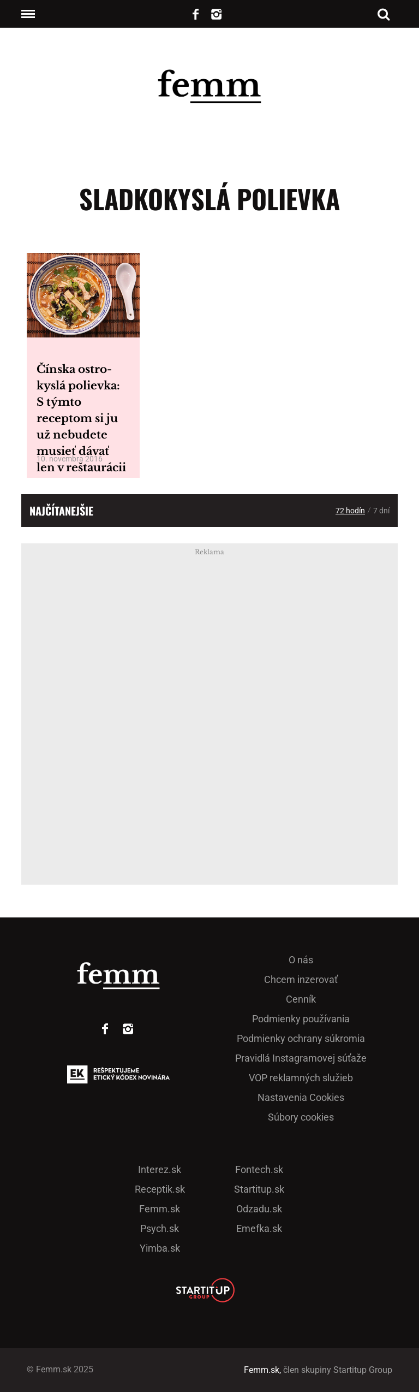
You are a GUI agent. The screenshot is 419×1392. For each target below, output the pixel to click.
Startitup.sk (259, 1189)
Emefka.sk (259, 1228)
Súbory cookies (301, 1117)
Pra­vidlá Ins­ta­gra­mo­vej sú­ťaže (301, 1058)
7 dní (381, 510)
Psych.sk (159, 1228)
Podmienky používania (301, 1018)
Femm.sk (159, 1209)
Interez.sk (159, 1169)
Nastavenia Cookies (301, 1097)
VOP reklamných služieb (301, 1077)
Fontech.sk (259, 1169)
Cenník (301, 999)
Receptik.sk (160, 1189)
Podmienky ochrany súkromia (301, 1038)
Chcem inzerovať (301, 979)
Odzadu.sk (259, 1209)
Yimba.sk (160, 1248)
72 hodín (350, 510)
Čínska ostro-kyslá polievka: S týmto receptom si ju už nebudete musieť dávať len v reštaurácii (81, 418)
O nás (301, 959)
